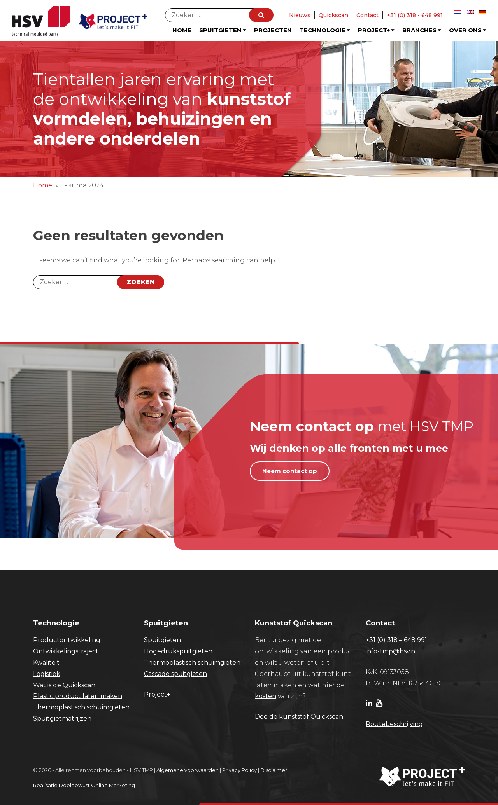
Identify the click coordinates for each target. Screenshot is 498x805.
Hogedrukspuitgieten (178, 651)
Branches (421, 30)
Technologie (325, 30)
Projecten (273, 30)
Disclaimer (273, 770)
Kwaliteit (46, 662)
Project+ (376, 30)
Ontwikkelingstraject (65, 651)
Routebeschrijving (394, 724)
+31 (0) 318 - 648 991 (415, 15)
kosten (265, 696)
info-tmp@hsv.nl (391, 651)
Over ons (467, 30)
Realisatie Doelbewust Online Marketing (84, 785)
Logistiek (46, 674)
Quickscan (333, 15)
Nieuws (299, 15)
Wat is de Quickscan (64, 685)
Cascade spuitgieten (175, 674)
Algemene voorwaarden (187, 770)
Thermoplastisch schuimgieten (81, 707)
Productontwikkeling (66, 640)
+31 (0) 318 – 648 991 (396, 640)
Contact (367, 15)
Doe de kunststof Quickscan (299, 716)
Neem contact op (289, 471)
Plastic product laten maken (77, 696)
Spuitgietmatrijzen (62, 718)
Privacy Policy (239, 770)
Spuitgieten (222, 30)
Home (181, 30)
